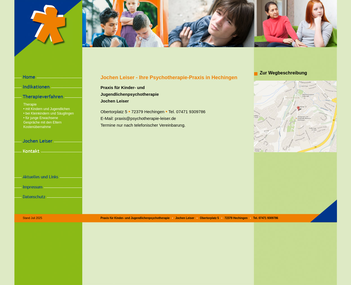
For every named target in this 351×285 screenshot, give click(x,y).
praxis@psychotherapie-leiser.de (145, 118)
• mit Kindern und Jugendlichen (46, 109)
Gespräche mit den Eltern (42, 122)
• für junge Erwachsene (40, 118)
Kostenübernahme (37, 127)
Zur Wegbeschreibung (283, 72)
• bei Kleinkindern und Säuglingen (48, 113)
